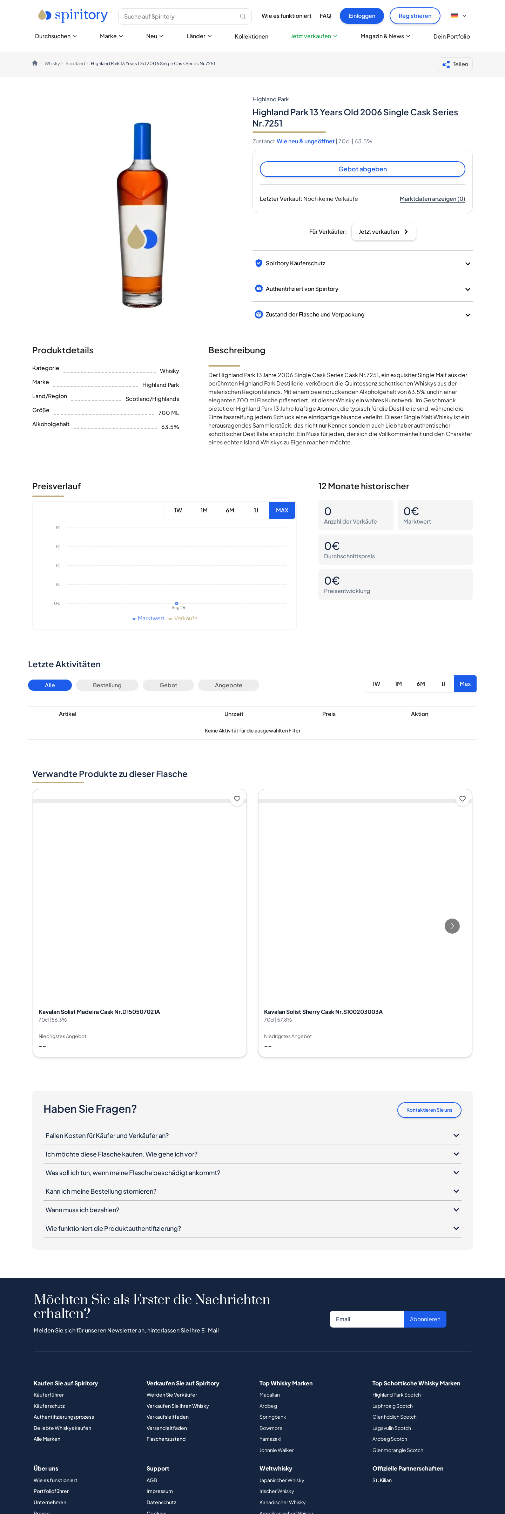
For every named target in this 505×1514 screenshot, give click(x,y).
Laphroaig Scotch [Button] (392, 1408)
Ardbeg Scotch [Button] (389, 1441)
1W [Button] (178, 511)
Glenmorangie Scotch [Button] (397, 1452)
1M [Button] (204, 511)
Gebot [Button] (168, 686)
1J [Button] (256, 511)
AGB (152, 1482)
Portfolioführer (51, 1493)
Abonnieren (425, 1321)
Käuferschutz (49, 1408)
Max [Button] (465, 684)
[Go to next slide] (452, 927)
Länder (200, 36)
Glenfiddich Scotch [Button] (394, 1419)
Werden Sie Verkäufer (172, 1397)
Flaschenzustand (166, 1441)
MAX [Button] (282, 511)
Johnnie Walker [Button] (277, 1452)
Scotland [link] (75, 63)
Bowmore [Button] (271, 1430)
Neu (155, 36)
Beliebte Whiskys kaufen (62, 1430)
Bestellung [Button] (107, 686)
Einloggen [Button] (362, 15)
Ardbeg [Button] (268, 1408)
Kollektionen (251, 36)
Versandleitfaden (167, 1430)
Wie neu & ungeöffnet (306, 141)
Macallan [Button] (270, 1397)
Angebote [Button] (228, 686)
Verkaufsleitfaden (168, 1419)
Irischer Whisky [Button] (277, 1493)
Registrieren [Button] (415, 15)
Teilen (455, 64)
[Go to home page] (74, 16)
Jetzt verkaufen (314, 36)
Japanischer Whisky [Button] (282, 1482)
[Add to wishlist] (237, 800)
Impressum (160, 1493)
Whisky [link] (52, 63)
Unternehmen (50, 1504)
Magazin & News (386, 36)
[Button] (432, 200)
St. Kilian (382, 1482)
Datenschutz (161, 1504)
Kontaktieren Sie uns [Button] (425, 1111)
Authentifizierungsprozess (64, 1419)
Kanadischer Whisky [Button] (283, 1504)
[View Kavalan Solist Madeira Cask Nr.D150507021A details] (140, 924)
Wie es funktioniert (286, 15)
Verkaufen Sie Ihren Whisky (178, 1408)
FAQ (325, 15)
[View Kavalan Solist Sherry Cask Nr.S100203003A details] (365, 924)
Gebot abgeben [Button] (362, 169)
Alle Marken (47, 1441)
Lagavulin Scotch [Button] (391, 1430)
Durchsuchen (56, 36)
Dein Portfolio (451, 36)
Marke (112, 36)
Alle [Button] (50, 686)
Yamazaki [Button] (270, 1441)
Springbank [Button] (273, 1419)
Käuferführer (49, 1397)
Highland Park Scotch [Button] (396, 1397)
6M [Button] (230, 511)
